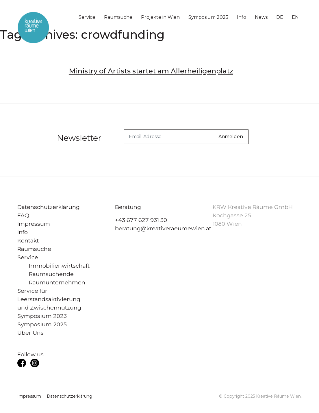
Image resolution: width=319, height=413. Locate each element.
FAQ (23, 215)
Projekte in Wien (160, 17)
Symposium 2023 (42, 315)
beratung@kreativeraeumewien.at (163, 228)
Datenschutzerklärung (48, 206)
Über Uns (30, 332)
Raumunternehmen (57, 282)
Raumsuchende (51, 274)
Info (241, 17)
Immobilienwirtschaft (59, 265)
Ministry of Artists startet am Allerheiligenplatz (151, 71)
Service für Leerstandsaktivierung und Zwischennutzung (49, 299)
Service (87, 17)
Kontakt (28, 240)
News (261, 17)
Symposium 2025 (208, 17)
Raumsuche (118, 17)
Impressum (33, 223)
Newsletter (79, 138)
